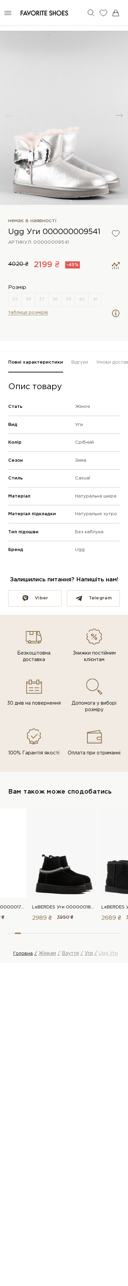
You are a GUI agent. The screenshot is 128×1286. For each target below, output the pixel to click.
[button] (119, 115)
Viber (41, 598)
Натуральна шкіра (95, 496)
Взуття (70, 953)
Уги (79, 425)
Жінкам (47, 953)
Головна (23, 953)
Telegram (100, 598)
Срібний (84, 442)
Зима (80, 460)
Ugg (80, 550)
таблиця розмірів (28, 313)
